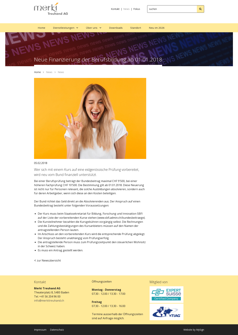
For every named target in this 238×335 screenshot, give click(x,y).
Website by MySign (193, 329)
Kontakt (115, 9)
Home (37, 72)
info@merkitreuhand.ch (49, 300)
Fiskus (136, 9)
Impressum (40, 329)
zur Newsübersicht (47, 260)
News (126, 9)
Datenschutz (57, 329)
